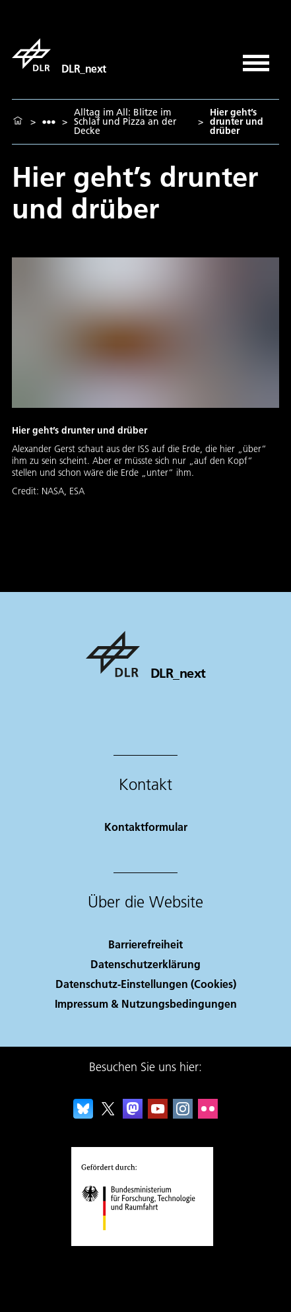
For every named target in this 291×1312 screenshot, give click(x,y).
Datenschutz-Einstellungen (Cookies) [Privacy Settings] (145, 984)
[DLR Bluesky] (83, 1114)
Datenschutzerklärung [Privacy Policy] (145, 964)
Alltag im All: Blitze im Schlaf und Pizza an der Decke (125, 121)
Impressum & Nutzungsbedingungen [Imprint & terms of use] (146, 1003)
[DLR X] (108, 1114)
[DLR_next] (59, 54)
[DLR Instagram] (183, 1114)
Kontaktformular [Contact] (145, 827)
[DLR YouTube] (158, 1114)
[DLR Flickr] (208, 1114)
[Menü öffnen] (256, 58)
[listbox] (48, 122)
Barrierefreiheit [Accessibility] (145, 944)
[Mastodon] (133, 1114)
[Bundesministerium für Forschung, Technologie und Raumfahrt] (145, 1241)
